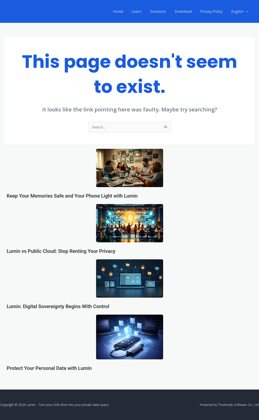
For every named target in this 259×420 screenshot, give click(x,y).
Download (186, 11)
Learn (143, 11)
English (240, 11)
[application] (246, 11)
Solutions (163, 11)
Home (126, 11)
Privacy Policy (213, 11)
